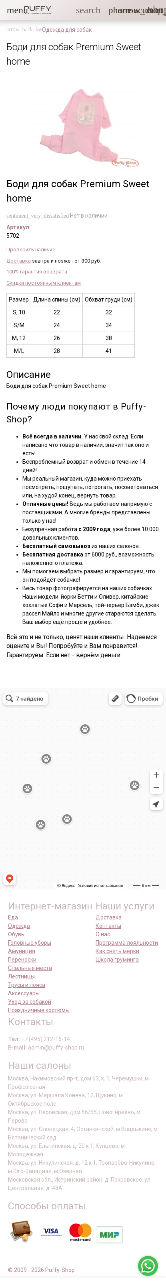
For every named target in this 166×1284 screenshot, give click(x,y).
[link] (138, 10)
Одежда (19, 926)
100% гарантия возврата (36, 272)
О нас (103, 934)
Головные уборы (29, 943)
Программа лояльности (127, 943)
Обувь (16, 934)
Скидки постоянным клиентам (43, 283)
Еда (13, 917)
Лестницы (21, 976)
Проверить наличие (30, 250)
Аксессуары (24, 993)
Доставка (18, 261)
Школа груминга (117, 959)
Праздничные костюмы (39, 1010)
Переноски (22, 959)
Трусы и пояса (26, 985)
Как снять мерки (117, 951)
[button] (11, 10)
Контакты (108, 926)
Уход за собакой (29, 1002)
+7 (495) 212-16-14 (45, 1039)
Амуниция (21, 951)
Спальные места (30, 968)
